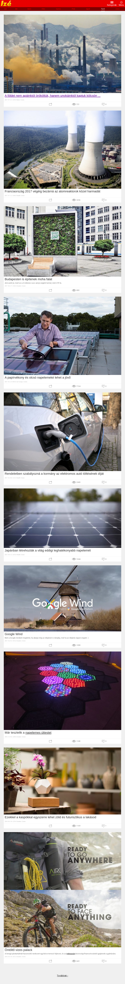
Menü (121, 5)
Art (16, 9)
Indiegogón (71, 954)
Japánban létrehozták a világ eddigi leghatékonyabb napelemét (48, 550)
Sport (88, 9)
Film (43, 9)
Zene (117, 9)
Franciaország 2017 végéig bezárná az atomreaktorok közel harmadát (52, 191)
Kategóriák (112, 5)
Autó (29, 9)
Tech (103, 9)
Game (58, 9)
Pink (73, 9)
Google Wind (14, 634)
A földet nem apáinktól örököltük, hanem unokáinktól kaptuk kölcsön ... (53, 95)
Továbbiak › (62, 975)
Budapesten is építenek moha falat (28, 279)
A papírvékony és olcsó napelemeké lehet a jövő (38, 377)
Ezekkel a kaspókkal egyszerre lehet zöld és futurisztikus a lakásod (50, 817)
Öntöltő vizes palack (18, 950)
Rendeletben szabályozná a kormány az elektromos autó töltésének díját (54, 473)
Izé (5, 9)
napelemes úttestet (38, 732)
